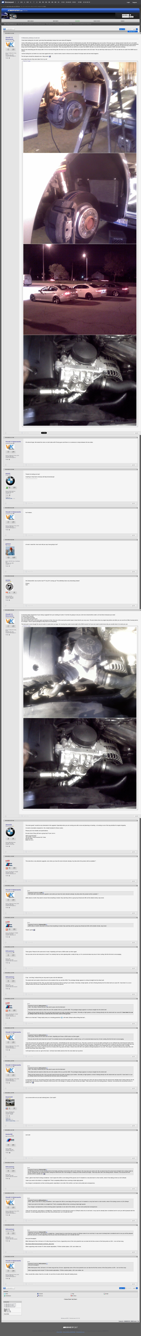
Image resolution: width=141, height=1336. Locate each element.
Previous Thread (67, 1299)
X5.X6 (74, 2)
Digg (73, 1293)
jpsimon (8, 544)
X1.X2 (62, 2)
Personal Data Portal (80, 1331)
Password (119, 16)
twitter (7, 1293)
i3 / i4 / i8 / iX (86, 2)
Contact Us (121, 1321)
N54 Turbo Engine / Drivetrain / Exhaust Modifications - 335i (59, 23)
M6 (52, 2)
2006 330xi (8, 1119)
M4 (46, 2)
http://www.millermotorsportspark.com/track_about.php (40, 1244)
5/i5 (28, 2)
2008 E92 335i (9, 498)
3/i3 (21, 2)
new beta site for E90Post (13, 6)
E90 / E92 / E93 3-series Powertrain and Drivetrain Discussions (31, 23)
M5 (49, 2)
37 (9, 495)
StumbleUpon (8, 1295)
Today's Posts (97, 21)
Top (138, 1321)
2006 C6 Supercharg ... (11, 1120)
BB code (5, 1308)
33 (9, 1152)
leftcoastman (10, 951)
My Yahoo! (74, 1295)
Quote (136, 433)
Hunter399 (9, 1134)
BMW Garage (31, 21)
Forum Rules (6, 1313)
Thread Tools (132, 31)
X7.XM (79, 2)
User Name (119, 14)
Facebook (41, 1293)
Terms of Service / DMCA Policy (69, 1331)
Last (134, 29)
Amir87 (8, 473)
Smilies (5, 1309)
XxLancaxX (9, 1097)
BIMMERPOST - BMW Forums (130, 1321)
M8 (55, 2)
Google (106, 1293)
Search (122, 21)
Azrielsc (8, 580)
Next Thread (74, 1299)
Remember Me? (134, 15)
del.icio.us (41, 1295)
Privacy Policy (59, 1331)
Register (135, 2)
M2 (40, 2)
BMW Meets (55, 21)
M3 (43, 2)
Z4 (58, 2)
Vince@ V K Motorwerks (9, 38)
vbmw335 (9, 825)
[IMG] (5, 1310)
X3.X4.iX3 (68, 2)
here (44, 6)
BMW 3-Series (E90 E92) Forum (10, 23)
